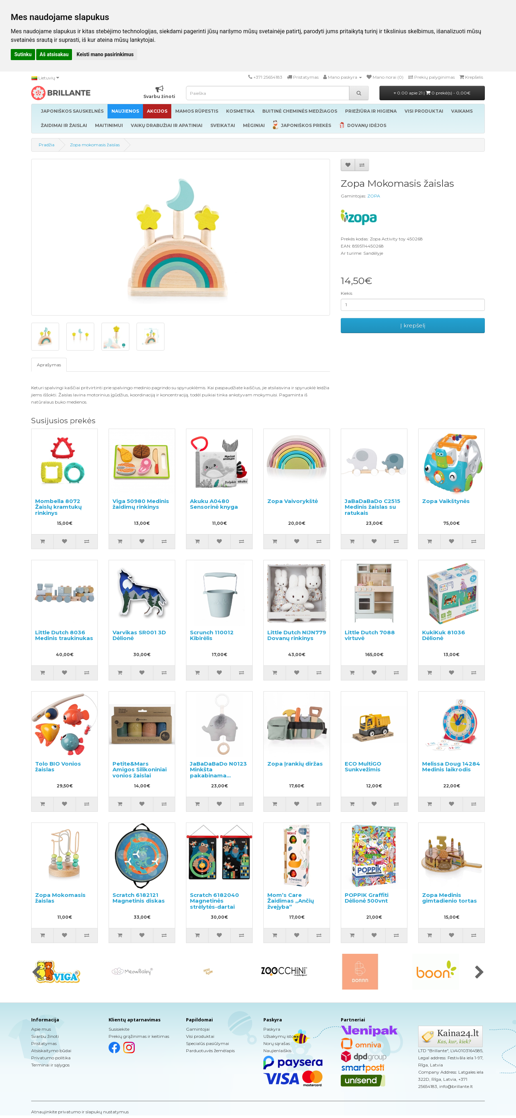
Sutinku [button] (23, 54)
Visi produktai (200, 1036)
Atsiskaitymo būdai (51, 1050)
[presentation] (36, 973)
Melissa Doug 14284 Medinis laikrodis (451, 766)
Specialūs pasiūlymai (207, 1043)
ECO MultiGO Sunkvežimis (363, 766)
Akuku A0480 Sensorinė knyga (214, 504)
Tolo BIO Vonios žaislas (58, 766)
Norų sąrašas (276, 1043)
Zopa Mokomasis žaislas (60, 898)
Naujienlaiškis (277, 1050)
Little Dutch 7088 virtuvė (370, 635)
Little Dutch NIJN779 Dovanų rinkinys (296, 635)
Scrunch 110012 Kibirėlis (212, 635)
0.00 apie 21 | (432, 93)
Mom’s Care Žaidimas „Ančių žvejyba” (290, 901)
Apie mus (41, 1029)
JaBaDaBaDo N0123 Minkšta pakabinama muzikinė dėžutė (218, 772)
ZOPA (373, 196)
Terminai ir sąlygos (50, 1065)
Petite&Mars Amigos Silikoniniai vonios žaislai (140, 769)
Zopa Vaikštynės (446, 501)
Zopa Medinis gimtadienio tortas (449, 898)
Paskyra (271, 1029)
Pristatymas (44, 1043)
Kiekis (346, 293)
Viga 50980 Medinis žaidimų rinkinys (141, 504)
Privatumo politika (51, 1057)
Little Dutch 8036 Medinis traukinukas (64, 635)
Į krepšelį (412, 325)
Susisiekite (119, 1029)
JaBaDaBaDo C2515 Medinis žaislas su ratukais (372, 507)
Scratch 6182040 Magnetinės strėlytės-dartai (214, 901)
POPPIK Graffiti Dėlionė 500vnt (366, 898)
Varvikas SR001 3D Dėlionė (139, 635)
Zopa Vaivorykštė (292, 501)
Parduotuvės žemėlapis (210, 1050)
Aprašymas (49, 364)
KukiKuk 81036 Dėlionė (443, 635)
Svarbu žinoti (45, 1036)
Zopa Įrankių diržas (295, 763)
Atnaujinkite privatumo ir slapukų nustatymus (80, 1111)
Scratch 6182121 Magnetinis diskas (139, 898)
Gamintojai (198, 1029)
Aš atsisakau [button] (54, 54)
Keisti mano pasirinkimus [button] (105, 54)
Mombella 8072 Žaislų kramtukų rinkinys (58, 507)
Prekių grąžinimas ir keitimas (139, 1036)
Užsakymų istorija (281, 1036)
